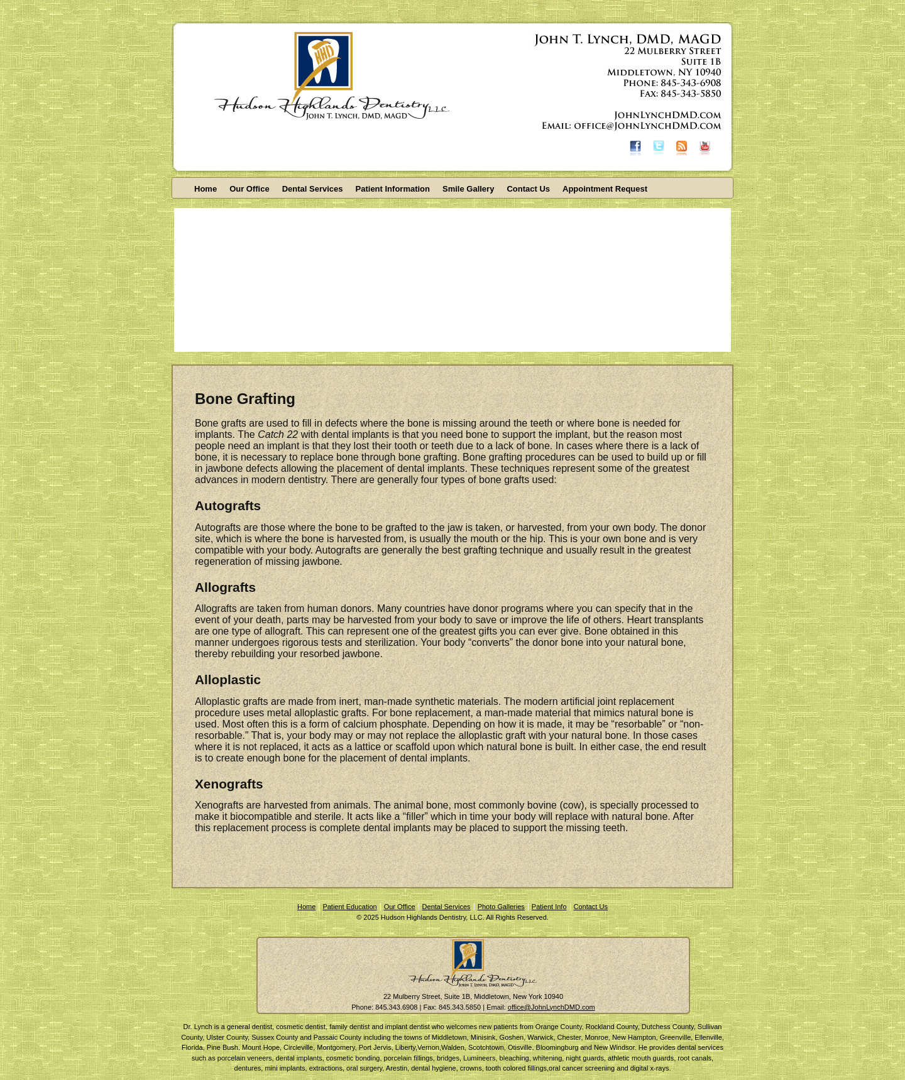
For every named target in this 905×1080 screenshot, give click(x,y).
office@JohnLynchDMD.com (551, 1007)
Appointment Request (604, 189)
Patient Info (549, 906)
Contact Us (528, 189)
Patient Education (349, 906)
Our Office (249, 189)
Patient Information (393, 189)
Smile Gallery (468, 189)
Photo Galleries (501, 906)
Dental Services (312, 189)
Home (205, 189)
